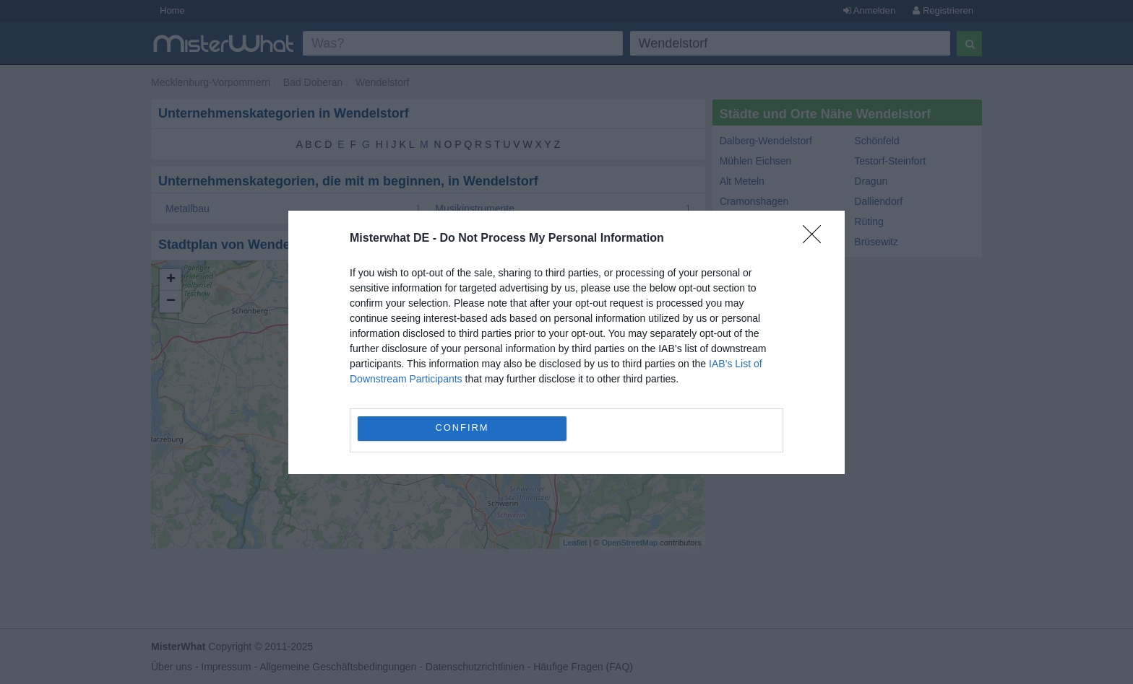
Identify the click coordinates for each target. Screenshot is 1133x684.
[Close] (816, 239)
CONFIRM (462, 427)
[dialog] (566, 342)
